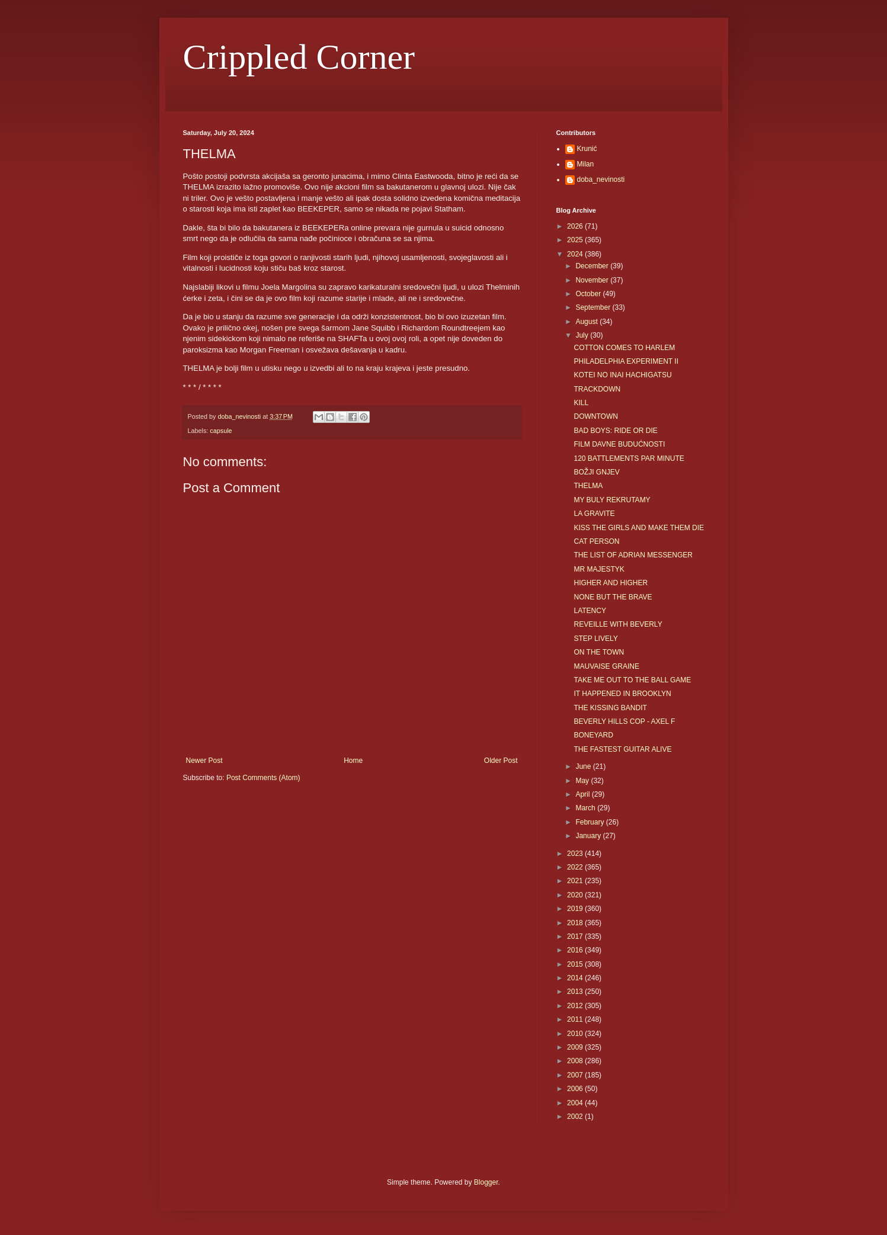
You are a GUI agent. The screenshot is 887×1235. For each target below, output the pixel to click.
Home (353, 760)
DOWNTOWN (595, 416)
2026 (576, 226)
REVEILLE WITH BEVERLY (618, 624)
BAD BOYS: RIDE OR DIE (615, 430)
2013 (576, 991)
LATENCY (590, 611)
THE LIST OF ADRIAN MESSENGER (633, 555)
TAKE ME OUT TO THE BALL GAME (632, 680)
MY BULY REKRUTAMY (612, 500)
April (583, 794)
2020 (576, 895)
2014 (576, 978)
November (592, 280)
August (587, 321)
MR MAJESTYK (599, 569)
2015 (576, 964)
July (582, 335)
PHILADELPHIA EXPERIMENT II (626, 361)
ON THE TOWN (599, 652)
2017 (576, 936)
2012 (576, 1006)
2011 (576, 1019)
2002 (576, 1116)
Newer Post (204, 760)
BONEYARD (593, 735)
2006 (576, 1089)
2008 (576, 1061)
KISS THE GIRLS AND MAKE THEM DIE (639, 528)
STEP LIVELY (595, 638)
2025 (576, 240)
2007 (576, 1075)
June (584, 766)
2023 (576, 853)
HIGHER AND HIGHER (611, 583)
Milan (585, 164)
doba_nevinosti (601, 179)
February (590, 822)
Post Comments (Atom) (263, 778)
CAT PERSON (596, 541)
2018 (576, 923)
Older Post (501, 760)
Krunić (587, 149)
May (583, 781)
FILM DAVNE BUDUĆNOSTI (619, 444)
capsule (221, 430)
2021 (576, 881)
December (592, 266)
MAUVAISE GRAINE (606, 666)
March (586, 808)
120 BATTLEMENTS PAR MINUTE (629, 458)
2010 (576, 1033)
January (589, 836)
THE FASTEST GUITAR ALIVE (622, 749)
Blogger (486, 1182)
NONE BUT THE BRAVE (613, 597)
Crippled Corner (299, 56)
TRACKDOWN (597, 389)
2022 (576, 867)
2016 (576, 950)
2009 (576, 1047)
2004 (576, 1103)
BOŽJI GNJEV (596, 472)
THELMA (588, 486)
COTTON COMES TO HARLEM (624, 348)
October (589, 294)
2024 (576, 254)
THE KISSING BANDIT (610, 708)
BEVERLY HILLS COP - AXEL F (624, 721)
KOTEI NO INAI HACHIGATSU (622, 375)
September (593, 307)
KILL (581, 403)
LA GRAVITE (594, 513)
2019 (576, 908)
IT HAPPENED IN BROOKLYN (622, 693)
